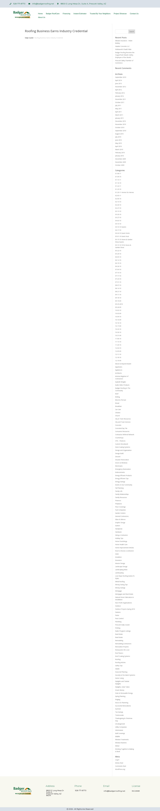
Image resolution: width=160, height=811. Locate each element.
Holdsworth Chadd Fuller (123, 49)
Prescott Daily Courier (122, 625)
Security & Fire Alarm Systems (125, 675)
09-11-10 (118, 295)
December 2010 (120, 121)
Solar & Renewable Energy (124, 693)
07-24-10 (118, 279)
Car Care (118, 409)
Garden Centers (120, 513)
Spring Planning (120, 696)
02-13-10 (118, 202)
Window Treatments (122, 740)
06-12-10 (118, 260)
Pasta (117, 615)
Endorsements (120, 472)
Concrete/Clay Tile (121, 428)
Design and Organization (123, 450)
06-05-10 (118, 257)
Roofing (117, 659)
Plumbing (118, 622)
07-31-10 (118, 282)
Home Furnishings (121, 541)
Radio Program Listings (123, 631)
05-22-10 (118, 251)
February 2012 (120, 93)
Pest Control (119, 618)
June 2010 (118, 140)
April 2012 (118, 90)
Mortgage (118, 591)
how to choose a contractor (124, 551)
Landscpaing (119, 573)
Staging (117, 699)
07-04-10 (118, 269)
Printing (117, 628)
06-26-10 (118, 266)
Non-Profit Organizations (123, 603)
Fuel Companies (120, 510)
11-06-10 (118, 339)
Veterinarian (119, 730)
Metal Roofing (120, 581)
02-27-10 (118, 208)
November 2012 (120, 87)
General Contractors (122, 516)
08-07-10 (118, 285)
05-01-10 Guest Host (122, 236)
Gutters (117, 526)
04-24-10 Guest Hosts (122, 233)
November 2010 (120, 124)
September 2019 (120, 77)
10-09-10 (118, 317)
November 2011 (120, 99)
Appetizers (118, 367)
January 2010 (119, 156)
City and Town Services (123, 422)
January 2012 (119, 96)
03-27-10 (118, 217)
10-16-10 (118, 323)
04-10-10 (118, 224)
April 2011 (118, 112)
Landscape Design (121, 566)
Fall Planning (119, 488)
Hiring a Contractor (121, 535)
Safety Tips (119, 666)
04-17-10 (118, 230)
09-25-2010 (119, 304)
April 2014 (118, 80)
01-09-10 (118, 177)
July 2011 (118, 105)
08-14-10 (118, 288)
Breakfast (118, 406)
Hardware (118, 532)
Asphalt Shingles (120, 382)
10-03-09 (118, 313)
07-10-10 (118, 273)
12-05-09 (118, 351)
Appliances (118, 370)
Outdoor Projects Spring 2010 (125, 609)
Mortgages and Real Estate (124, 594)
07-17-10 (118, 276)
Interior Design (120, 563)
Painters (118, 612)
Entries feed (119, 763)
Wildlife (117, 736)
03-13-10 (118, 211)
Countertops (119, 438)
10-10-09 (118, 320)
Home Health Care (121, 544)
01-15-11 (118, 180)
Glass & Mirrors (120, 519)
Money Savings (120, 588)
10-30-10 (118, 332)
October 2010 (119, 127)
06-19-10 (118, 263)
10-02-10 (118, 310)
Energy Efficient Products (123, 475)
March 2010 (119, 149)
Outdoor (118, 606)
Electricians (119, 466)
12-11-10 (118, 354)
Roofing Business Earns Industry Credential (48, 38)
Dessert (117, 457)
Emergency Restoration (123, 469)
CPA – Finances (120, 441)
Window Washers (121, 743)
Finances (118, 500)
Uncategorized (120, 724)
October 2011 (119, 102)
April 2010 (118, 146)
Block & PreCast (120, 400)
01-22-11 (118, 186)
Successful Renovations (123, 706)
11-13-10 (118, 342)
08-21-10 (118, 291)
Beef (116, 394)
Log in (117, 760)
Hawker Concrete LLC (122, 46)
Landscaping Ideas (121, 570)
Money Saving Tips (121, 585)
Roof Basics (119, 653)
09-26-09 (118, 307)
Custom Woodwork (121, 444)
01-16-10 (118, 183)
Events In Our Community (123, 485)
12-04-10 (118, 348)
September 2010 (120, 131)
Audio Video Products (122, 385)
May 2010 (118, 143)
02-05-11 (118, 195)
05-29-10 (118, 254)
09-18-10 (118, 298)
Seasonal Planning (121, 672)
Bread (117, 403)
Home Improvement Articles (124, 548)
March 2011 (119, 115)
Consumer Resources (122, 431)
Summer (118, 709)
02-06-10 (118, 199)
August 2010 (119, 134)
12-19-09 (118, 361)
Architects (118, 373)
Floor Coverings (120, 507)
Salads (117, 669)
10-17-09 (118, 326)
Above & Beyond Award (123, 364)
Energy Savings (120, 482)
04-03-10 (118, 221)
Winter (117, 746)
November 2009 (120, 162)
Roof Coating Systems (122, 656)
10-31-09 (118, 335)
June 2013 (118, 83)
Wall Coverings (120, 733)
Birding (117, 397)
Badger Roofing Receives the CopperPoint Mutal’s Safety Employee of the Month (124, 55)
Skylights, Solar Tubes (122, 687)
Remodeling (119, 640)
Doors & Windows (121, 463)
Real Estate (119, 634)
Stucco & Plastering (121, 703)
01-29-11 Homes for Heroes (124, 192)
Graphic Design (120, 523)
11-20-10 (118, 345)
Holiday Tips (119, 538)
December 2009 (120, 159)
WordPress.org (120, 769)
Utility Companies (121, 727)
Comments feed (120, 766)
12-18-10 (118, 357)
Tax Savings (119, 712)
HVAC (117, 554)
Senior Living (119, 678)
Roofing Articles (120, 662)
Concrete (118, 425)
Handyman (118, 529)
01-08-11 (118, 173)
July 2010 (118, 137)
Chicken (117, 413)
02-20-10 (118, 205)
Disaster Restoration (122, 460)
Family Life (118, 491)
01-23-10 (118, 189)
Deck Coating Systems (122, 447)
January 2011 (119, 118)
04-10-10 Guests (120, 227)
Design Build (119, 453)
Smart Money (119, 690)
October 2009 (119, 165)
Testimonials (119, 715)
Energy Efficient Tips (122, 478)
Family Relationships (122, 494)
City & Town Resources (123, 419)
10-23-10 (118, 329)
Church (117, 416)
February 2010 (120, 153)
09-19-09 (118, 301)
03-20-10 (118, 214)
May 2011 (118, 109)
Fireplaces (118, 504)
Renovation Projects (122, 647)
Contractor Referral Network (124, 434)
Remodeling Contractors (123, 644)
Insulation (118, 557)
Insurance (118, 560)
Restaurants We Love (122, 650)
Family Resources (121, 497)
